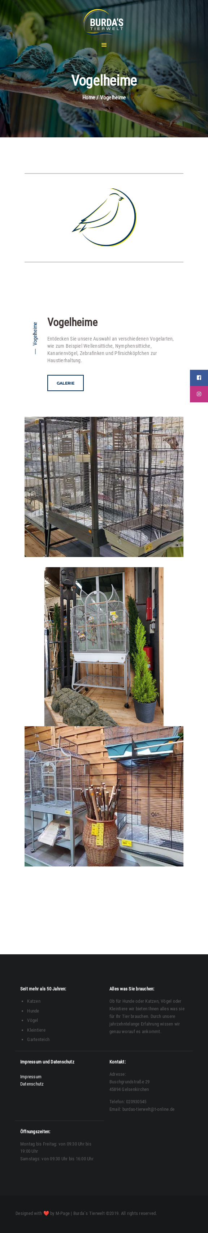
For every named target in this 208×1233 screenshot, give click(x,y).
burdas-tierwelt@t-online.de (148, 1109)
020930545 (136, 1101)
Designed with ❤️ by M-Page (43, 1213)
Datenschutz (32, 1084)
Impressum (31, 1076)
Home (88, 97)
